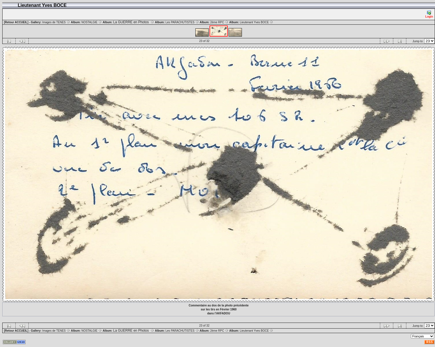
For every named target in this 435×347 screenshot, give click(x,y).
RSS (429, 342)
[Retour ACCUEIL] (16, 22)
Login (429, 14)
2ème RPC (219, 22)
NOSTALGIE (91, 22)
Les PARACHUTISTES (182, 22)
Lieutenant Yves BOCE (256, 22)
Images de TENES (56, 22)
